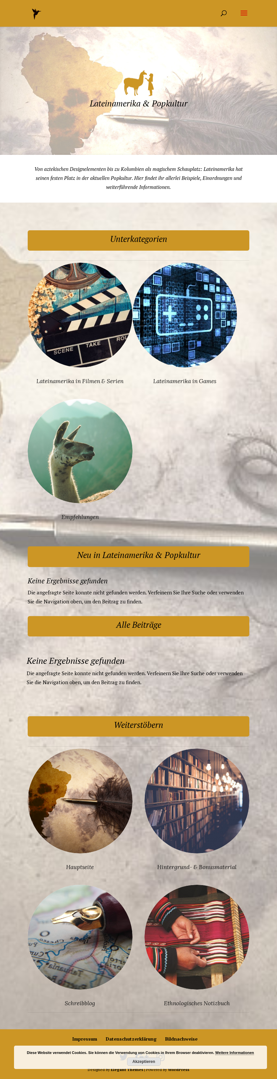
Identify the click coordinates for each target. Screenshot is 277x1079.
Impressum (84, 1039)
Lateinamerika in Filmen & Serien (79, 381)
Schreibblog (80, 1003)
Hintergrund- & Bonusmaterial (197, 867)
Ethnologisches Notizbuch (197, 1003)
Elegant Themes (127, 1069)
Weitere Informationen (234, 1053)
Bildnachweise (181, 1039)
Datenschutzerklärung (131, 1039)
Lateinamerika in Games (184, 381)
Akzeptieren (143, 1061)
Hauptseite (80, 867)
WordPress (178, 1069)
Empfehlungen (80, 517)
